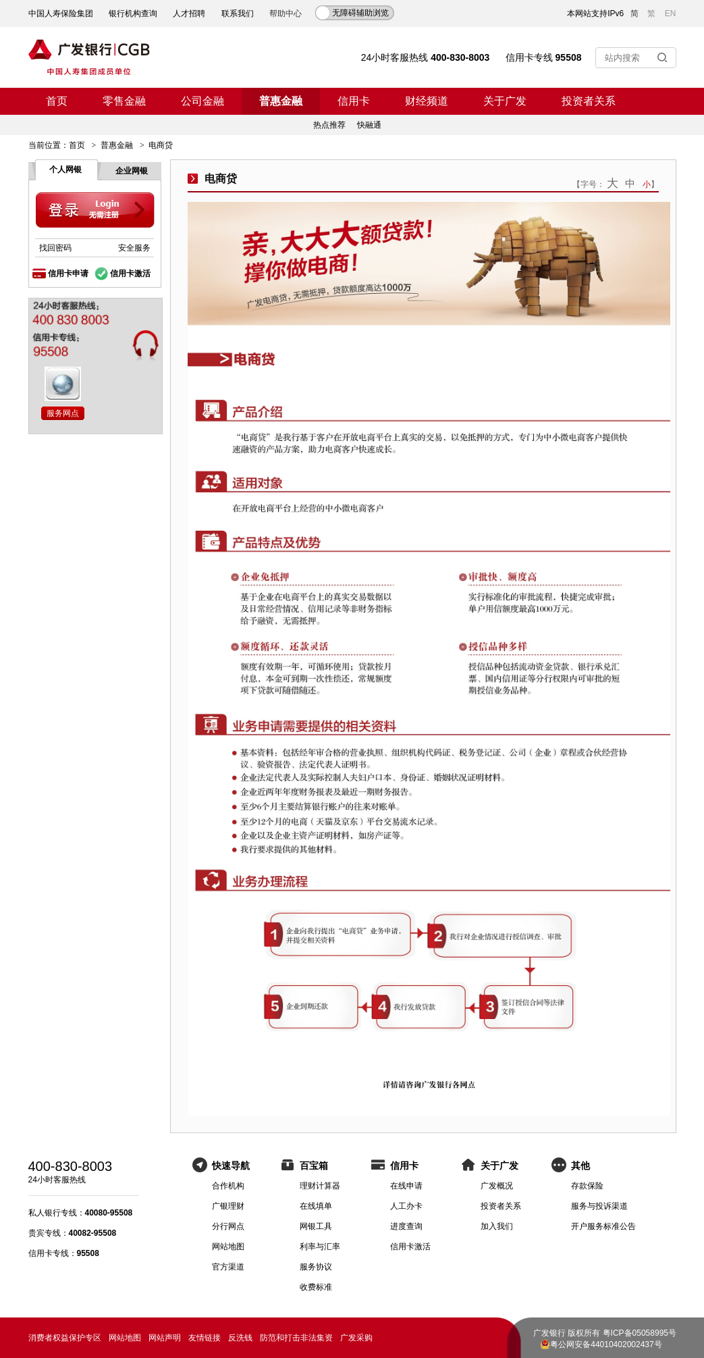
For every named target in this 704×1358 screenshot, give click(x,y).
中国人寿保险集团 (60, 13)
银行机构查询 (133, 13)
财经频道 (426, 101)
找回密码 (55, 248)
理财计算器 (320, 1186)
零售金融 (124, 101)
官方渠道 (228, 1267)
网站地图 (228, 1246)
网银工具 (316, 1226)
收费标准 (316, 1287)
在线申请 (406, 1186)
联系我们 (237, 13)
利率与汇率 (320, 1246)
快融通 (369, 125)
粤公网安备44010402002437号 (605, 1344)
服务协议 (316, 1267)
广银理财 (228, 1206)
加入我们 (497, 1226)
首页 (56, 101)
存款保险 (587, 1186)
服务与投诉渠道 (599, 1206)
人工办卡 (406, 1206)
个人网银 (65, 169)
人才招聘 (189, 13)
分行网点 (228, 1226)
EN (670, 13)
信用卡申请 (68, 273)
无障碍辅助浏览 (360, 13)
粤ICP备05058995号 (639, 1333)
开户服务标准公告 (603, 1226)
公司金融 (202, 101)
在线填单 (316, 1206)
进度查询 (406, 1226)
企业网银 (131, 171)
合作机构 (228, 1186)
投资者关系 (589, 101)
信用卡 (353, 101)
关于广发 (504, 101)
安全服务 (134, 248)
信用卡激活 (130, 273)
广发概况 (497, 1186)
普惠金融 (280, 101)
